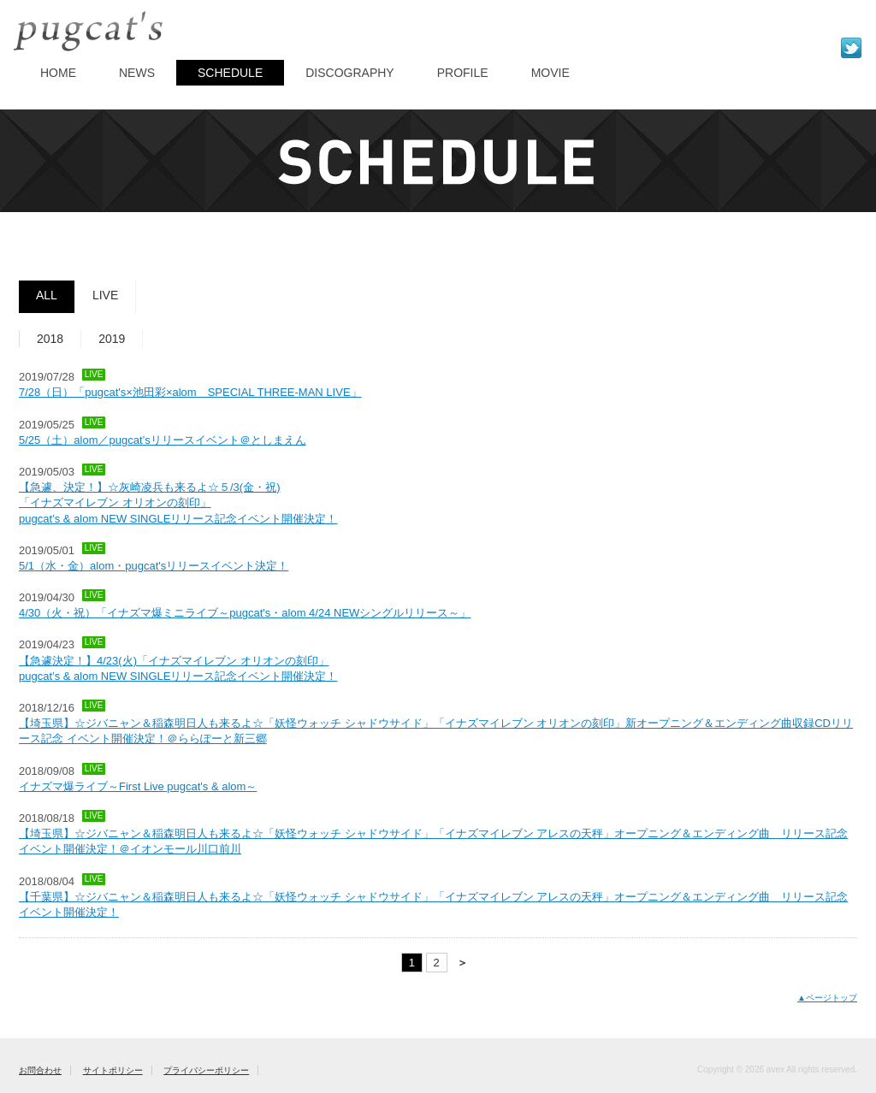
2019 (111, 339)
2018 (50, 339)
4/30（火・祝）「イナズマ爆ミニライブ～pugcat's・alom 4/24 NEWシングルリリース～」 (245, 612)
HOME (58, 73)
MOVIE (550, 73)
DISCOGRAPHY (349, 73)
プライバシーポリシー (206, 1070)
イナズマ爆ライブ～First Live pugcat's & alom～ (138, 786)
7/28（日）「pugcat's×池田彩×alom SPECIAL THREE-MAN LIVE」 (190, 392)
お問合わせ (40, 1070)
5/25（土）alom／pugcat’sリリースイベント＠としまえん (162, 440)
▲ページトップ (827, 997)
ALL (46, 295)
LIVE (105, 295)
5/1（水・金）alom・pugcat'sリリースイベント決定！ (153, 565)
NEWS (137, 73)
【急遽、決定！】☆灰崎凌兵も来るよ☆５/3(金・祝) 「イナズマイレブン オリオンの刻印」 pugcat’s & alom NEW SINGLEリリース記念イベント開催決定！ (178, 502)
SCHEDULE (230, 73)
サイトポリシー (113, 1070)
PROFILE (462, 73)
